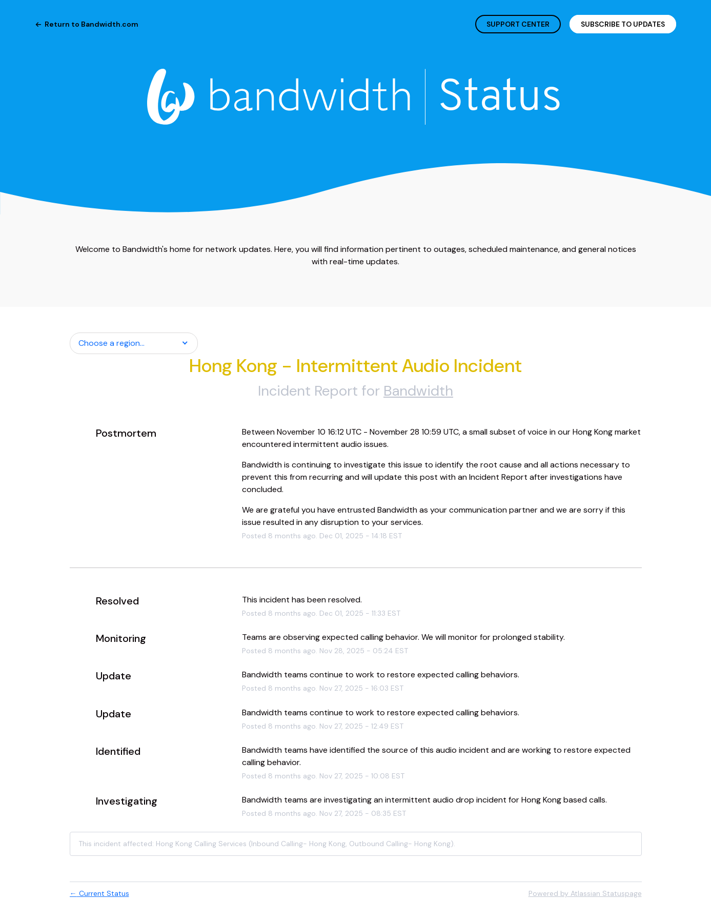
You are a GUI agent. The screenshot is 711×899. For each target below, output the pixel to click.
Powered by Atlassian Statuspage (585, 893)
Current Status (99, 893)
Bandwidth (418, 390)
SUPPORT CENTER (518, 24)
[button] (623, 24)
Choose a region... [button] (111, 343)
